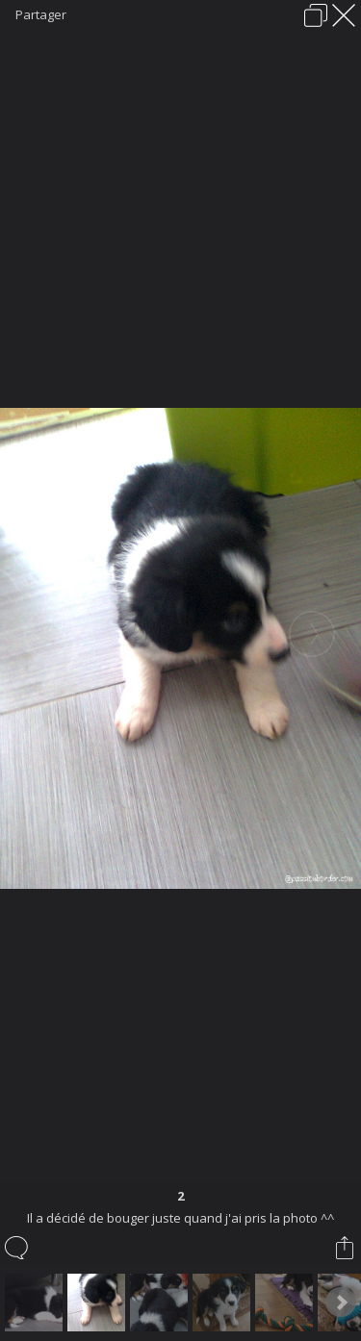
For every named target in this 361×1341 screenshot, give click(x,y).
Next (340, 1302)
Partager (40, 14)
